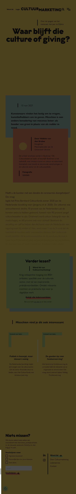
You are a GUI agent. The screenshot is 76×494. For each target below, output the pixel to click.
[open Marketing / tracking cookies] (30, 477)
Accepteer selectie (16, 490)
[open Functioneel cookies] (30, 471)
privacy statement (8, 465)
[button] (15, 471)
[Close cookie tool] (30, 453)
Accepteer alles (16, 484)
